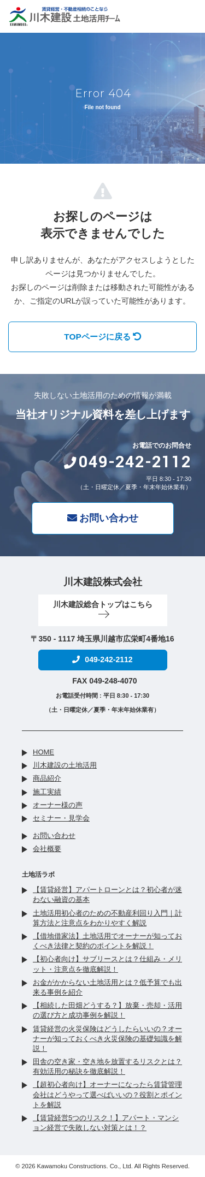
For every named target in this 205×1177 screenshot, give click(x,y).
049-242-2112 (127, 462)
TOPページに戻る (102, 336)
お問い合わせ (102, 518)
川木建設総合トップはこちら (103, 609)
